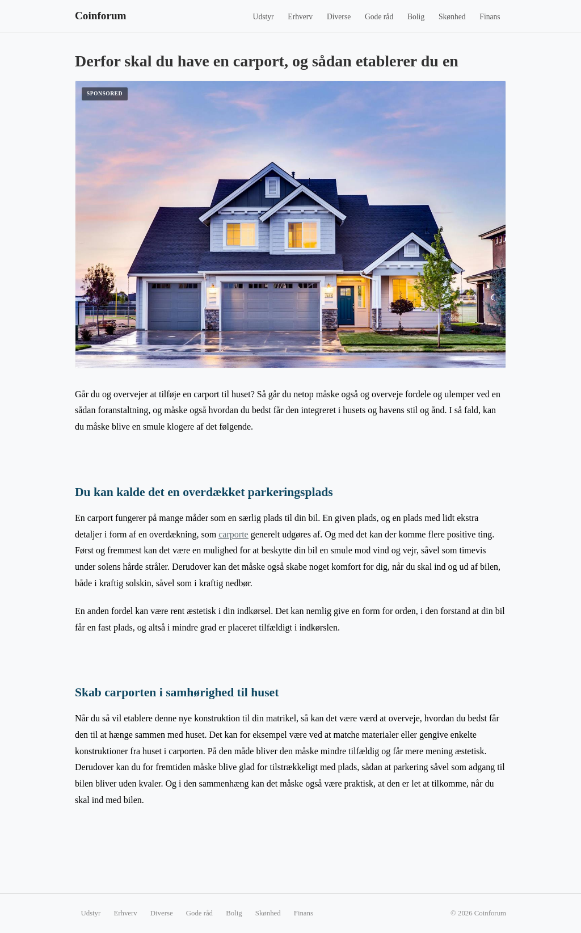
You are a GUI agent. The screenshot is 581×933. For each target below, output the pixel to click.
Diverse (339, 16)
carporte (233, 534)
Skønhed (452, 16)
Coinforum (101, 16)
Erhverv (300, 16)
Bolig (415, 16)
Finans (489, 16)
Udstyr (263, 16)
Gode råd (379, 16)
